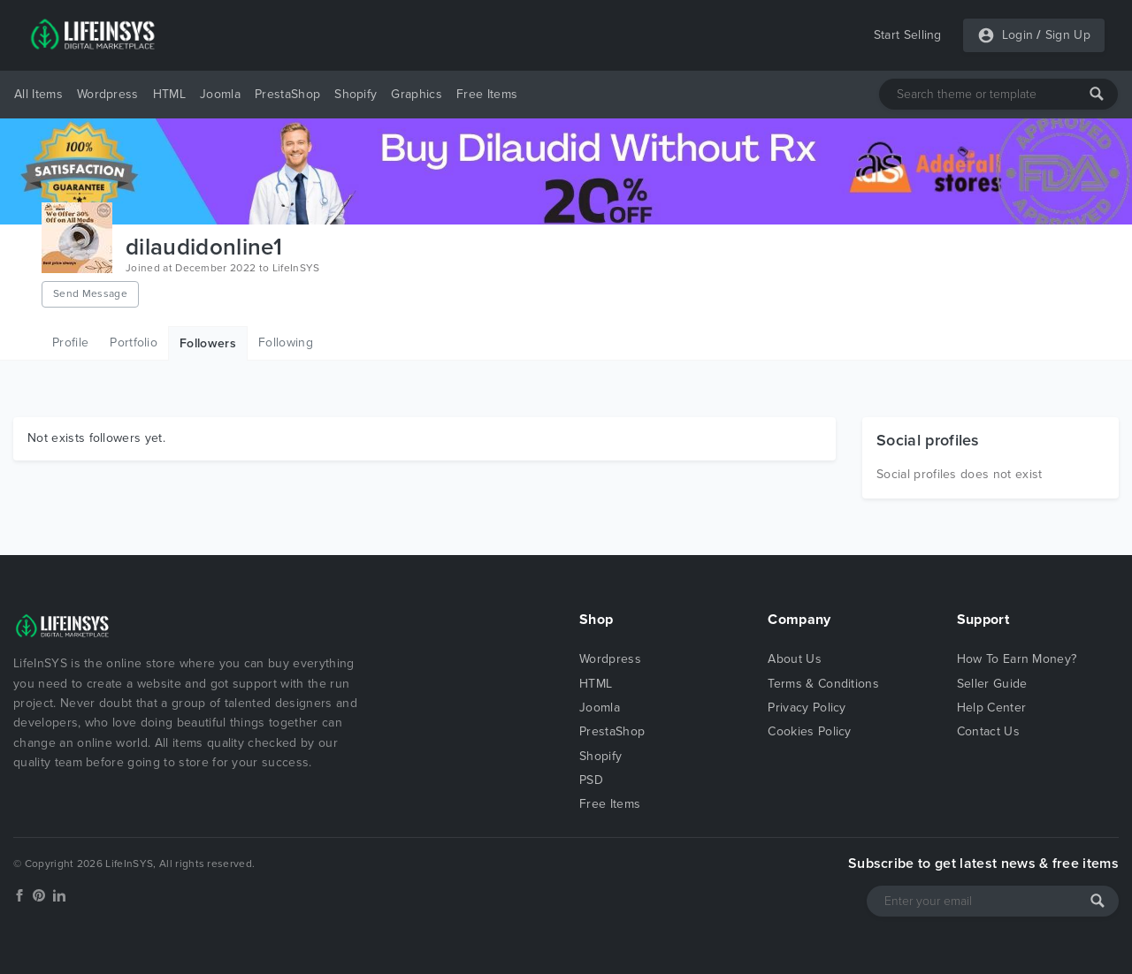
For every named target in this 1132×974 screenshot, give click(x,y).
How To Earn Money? (1017, 658)
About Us (795, 658)
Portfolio (133, 342)
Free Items (486, 94)
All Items (38, 94)
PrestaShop (287, 94)
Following (285, 342)
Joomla (220, 94)
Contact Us (988, 731)
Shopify (355, 94)
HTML (169, 94)
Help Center (992, 707)
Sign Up (1067, 34)
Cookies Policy (809, 731)
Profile (70, 342)
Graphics (416, 94)
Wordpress (108, 94)
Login (1018, 34)
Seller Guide (992, 683)
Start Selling (908, 34)
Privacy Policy (806, 707)
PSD (591, 780)
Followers (208, 343)
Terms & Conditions (823, 683)
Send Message (90, 293)
